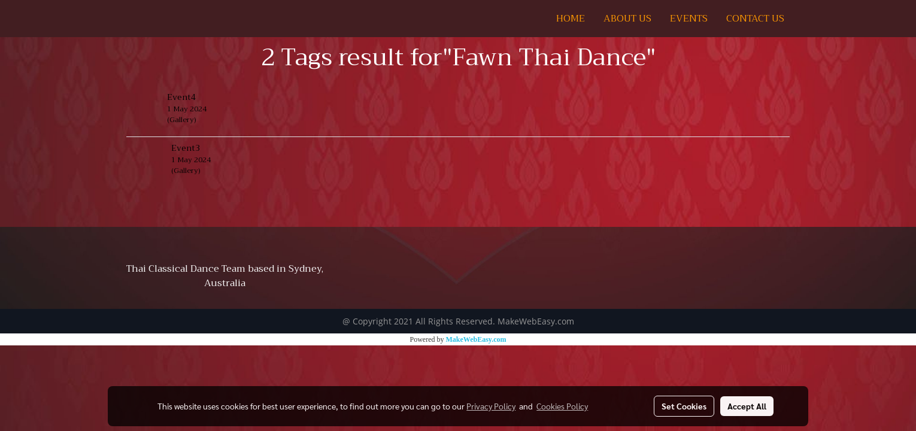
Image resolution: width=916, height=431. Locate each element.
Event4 (181, 97)
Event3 (185, 148)
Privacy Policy (490, 405)
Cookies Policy (562, 405)
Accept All (746, 405)
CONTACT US (755, 18)
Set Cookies (684, 405)
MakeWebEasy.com (476, 339)
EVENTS (689, 18)
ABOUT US (627, 18)
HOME (570, 18)
